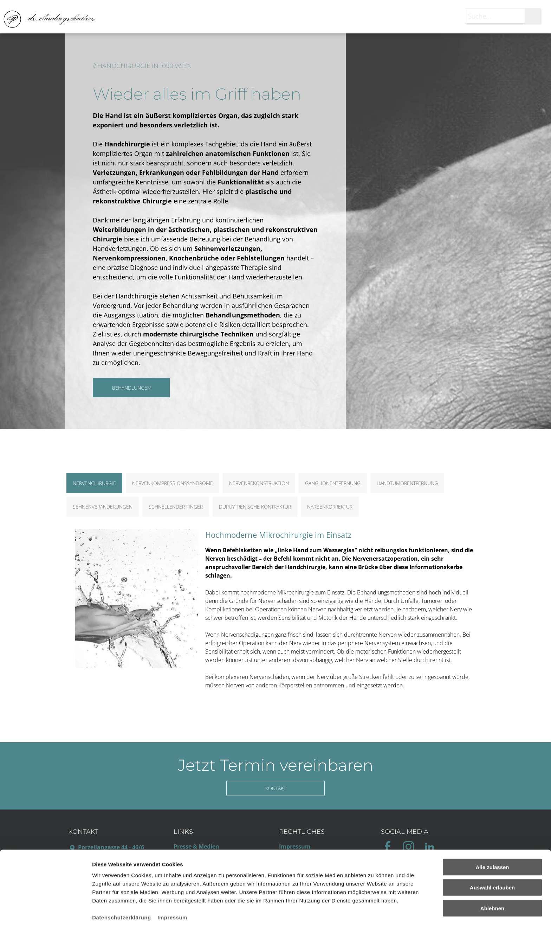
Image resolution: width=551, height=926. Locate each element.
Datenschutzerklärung (121, 889)
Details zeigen (373, 912)
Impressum (172, 889)
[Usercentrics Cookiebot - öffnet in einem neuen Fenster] (45, 912)
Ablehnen (492, 880)
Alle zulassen (492, 839)
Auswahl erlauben (492, 860)
